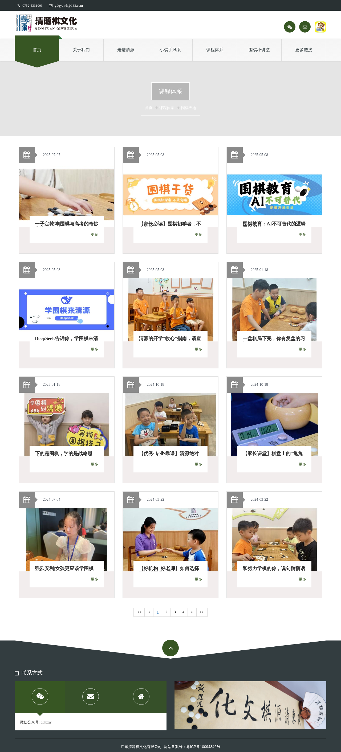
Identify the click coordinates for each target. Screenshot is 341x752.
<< (139, 612)
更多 (94, 235)
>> (202, 612)
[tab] (40, 697)
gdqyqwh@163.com (66, 5)
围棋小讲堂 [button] (259, 49)
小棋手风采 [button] (170, 49)
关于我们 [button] (81, 49)
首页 (37, 49)
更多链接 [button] (303, 49)
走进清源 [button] (125, 49)
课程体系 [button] (214, 49)
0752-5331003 (30, 5)
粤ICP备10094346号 (203, 747)
